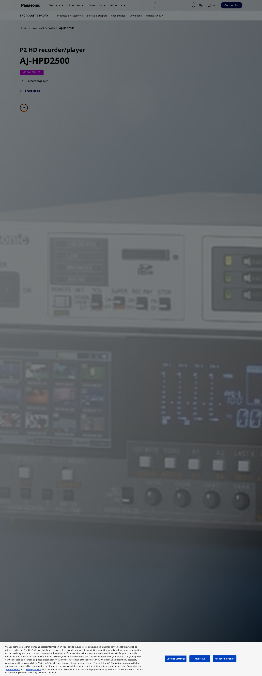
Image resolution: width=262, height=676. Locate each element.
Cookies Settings (176, 658)
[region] (131, 659)
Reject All (200, 658)
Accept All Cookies (225, 658)
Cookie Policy (13, 669)
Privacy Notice (33, 669)
